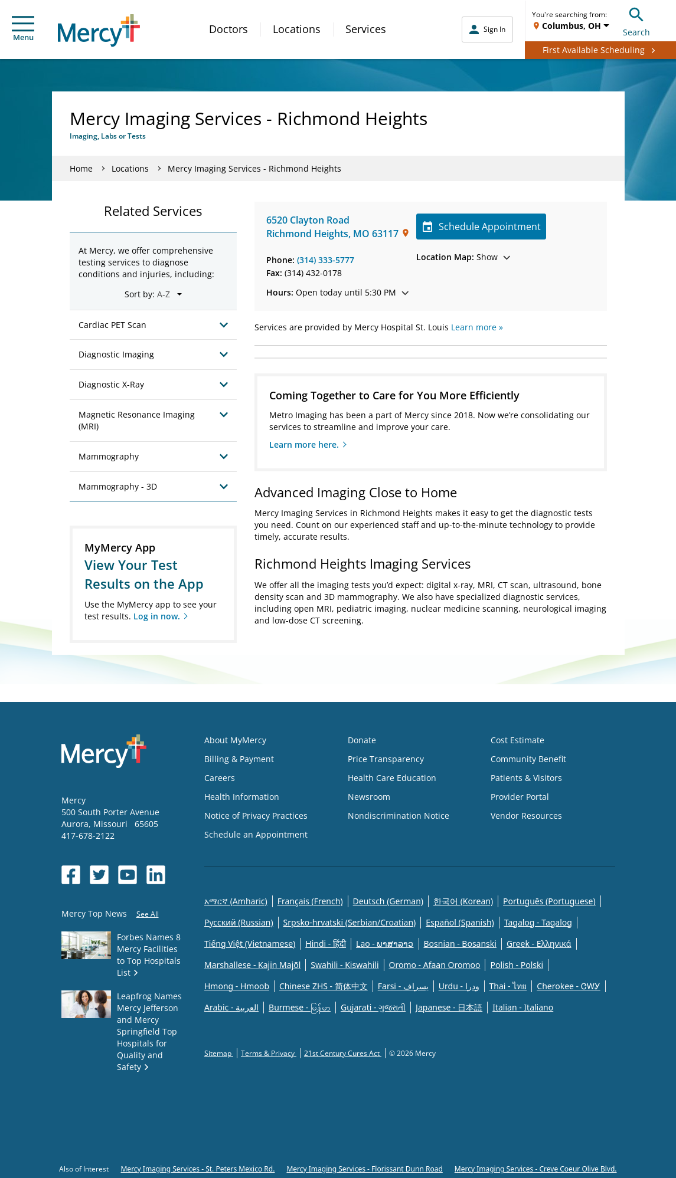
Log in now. (156, 616)
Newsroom (369, 796)
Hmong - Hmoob (236, 986)
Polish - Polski (516, 964)
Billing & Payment (239, 758)
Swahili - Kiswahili (344, 964)
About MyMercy (235, 740)
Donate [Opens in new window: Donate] (362, 740)
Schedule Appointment (481, 226)
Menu (23, 29)
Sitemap (218, 1053)
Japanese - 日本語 (449, 1007)
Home (81, 168)
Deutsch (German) (388, 901)
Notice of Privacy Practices (256, 815)
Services (365, 29)
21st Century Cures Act (342, 1053)
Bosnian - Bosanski (460, 943)
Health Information (241, 796)
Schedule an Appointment (256, 834)
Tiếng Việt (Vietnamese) (249, 943)
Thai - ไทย (508, 986)
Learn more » (477, 327)
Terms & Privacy (268, 1053)
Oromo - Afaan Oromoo (435, 964)
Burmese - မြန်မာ (300, 1007)
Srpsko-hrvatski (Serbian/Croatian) (349, 922)
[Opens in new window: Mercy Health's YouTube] (127, 874)
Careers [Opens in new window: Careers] (219, 777)
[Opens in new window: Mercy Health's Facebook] (70, 874)
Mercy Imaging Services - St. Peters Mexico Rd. (197, 1169)
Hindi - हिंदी (325, 943)
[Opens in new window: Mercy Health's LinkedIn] (155, 874)
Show (463, 256)
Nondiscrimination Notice (398, 815)
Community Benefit (528, 758)
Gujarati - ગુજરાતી (373, 1007)
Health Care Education (392, 777)
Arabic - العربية (231, 1007)
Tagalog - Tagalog (538, 922)
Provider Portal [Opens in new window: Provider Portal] (520, 796)
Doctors (228, 29)
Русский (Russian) (238, 922)
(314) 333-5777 (325, 259)
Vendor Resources (526, 815)
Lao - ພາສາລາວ (384, 943)
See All (147, 914)
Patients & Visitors (526, 777)
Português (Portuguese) (549, 901)
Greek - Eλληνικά (539, 943)
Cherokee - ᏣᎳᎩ (568, 986)
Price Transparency (386, 758)
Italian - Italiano (522, 1007)
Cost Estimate (517, 740)
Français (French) (310, 901)
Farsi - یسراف (403, 986)
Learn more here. (304, 444)
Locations (297, 29)
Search (636, 20)
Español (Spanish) (460, 922)
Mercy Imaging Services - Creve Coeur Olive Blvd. (536, 1169)
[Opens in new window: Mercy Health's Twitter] (99, 874)
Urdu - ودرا (459, 986)
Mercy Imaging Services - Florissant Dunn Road (364, 1169)
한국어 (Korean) (463, 901)
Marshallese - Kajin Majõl (252, 964)
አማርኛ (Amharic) (235, 901)
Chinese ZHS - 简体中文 (323, 986)
